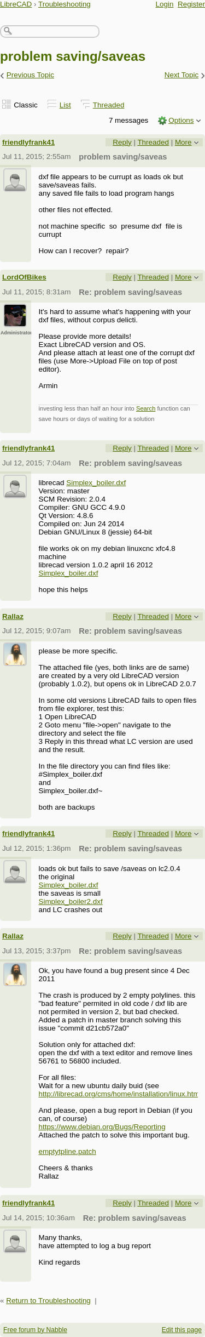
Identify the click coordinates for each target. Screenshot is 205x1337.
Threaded (109, 105)
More (183, 142)
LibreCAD (16, 4)
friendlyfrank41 (28, 142)
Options (181, 120)
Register (191, 4)
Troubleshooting (64, 4)
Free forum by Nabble (35, 1330)
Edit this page (182, 1330)
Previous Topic (30, 75)
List (65, 105)
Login (165, 4)
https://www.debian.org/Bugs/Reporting (101, 1127)
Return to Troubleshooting (48, 1300)
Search (145, 408)
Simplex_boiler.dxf (96, 483)
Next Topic (182, 75)
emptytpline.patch (67, 1151)
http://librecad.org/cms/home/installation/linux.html (119, 1094)
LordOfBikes (24, 277)
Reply (122, 142)
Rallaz (13, 616)
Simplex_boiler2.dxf (70, 901)
